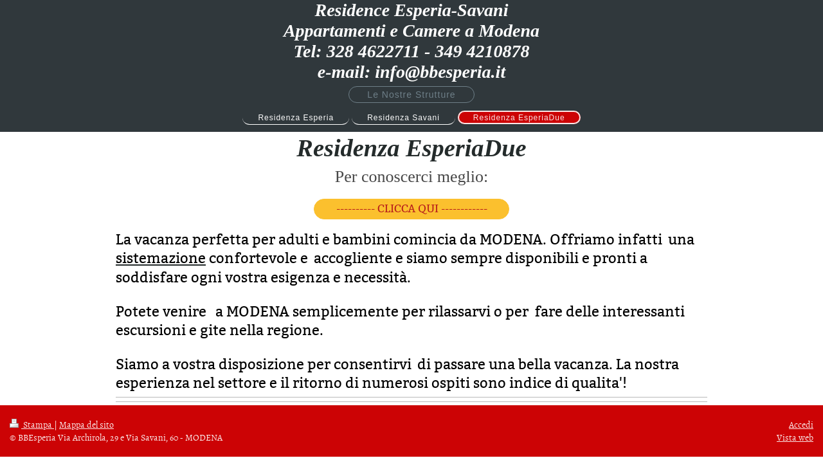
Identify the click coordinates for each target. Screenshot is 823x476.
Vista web (795, 437)
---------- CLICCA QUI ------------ (411, 208)
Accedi (801, 424)
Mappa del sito (86, 424)
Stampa (32, 424)
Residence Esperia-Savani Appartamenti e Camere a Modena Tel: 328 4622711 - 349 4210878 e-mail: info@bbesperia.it (411, 41)
